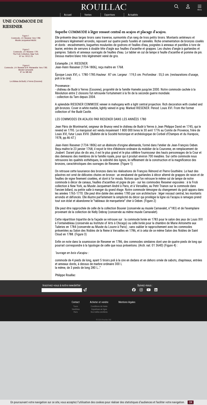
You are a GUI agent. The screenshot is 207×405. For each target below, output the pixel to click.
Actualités (133, 14)
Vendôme (75, 392)
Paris (75, 395)
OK (193, 402)
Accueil (67, 14)
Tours (75, 390)
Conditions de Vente (99, 390)
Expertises (109, 14)
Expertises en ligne (99, 392)
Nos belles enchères (99, 395)
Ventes (87, 14)
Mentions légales (127, 385)
